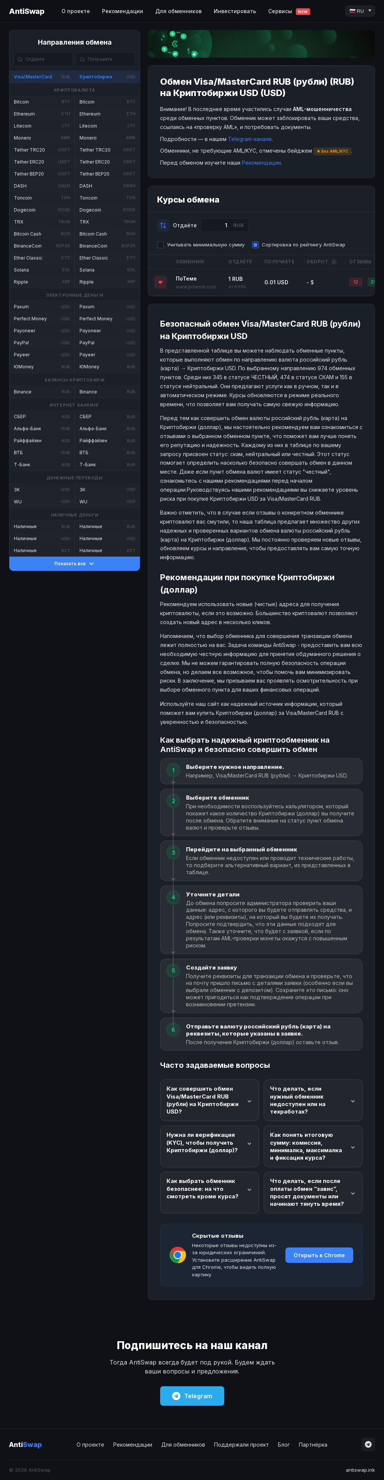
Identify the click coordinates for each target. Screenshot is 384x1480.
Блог (284, 1444)
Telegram (192, 1396)
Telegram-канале (250, 139)
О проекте (76, 11)
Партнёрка (313, 1444)
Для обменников (178, 11)
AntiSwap (26, 11)
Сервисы (289, 11)
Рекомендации (122, 11)
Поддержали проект (241, 1444)
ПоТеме (186, 278)
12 (355, 282)
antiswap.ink (360, 1470)
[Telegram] (368, 1444)
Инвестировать (235, 11)
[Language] (360, 11)
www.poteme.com (196, 287)
